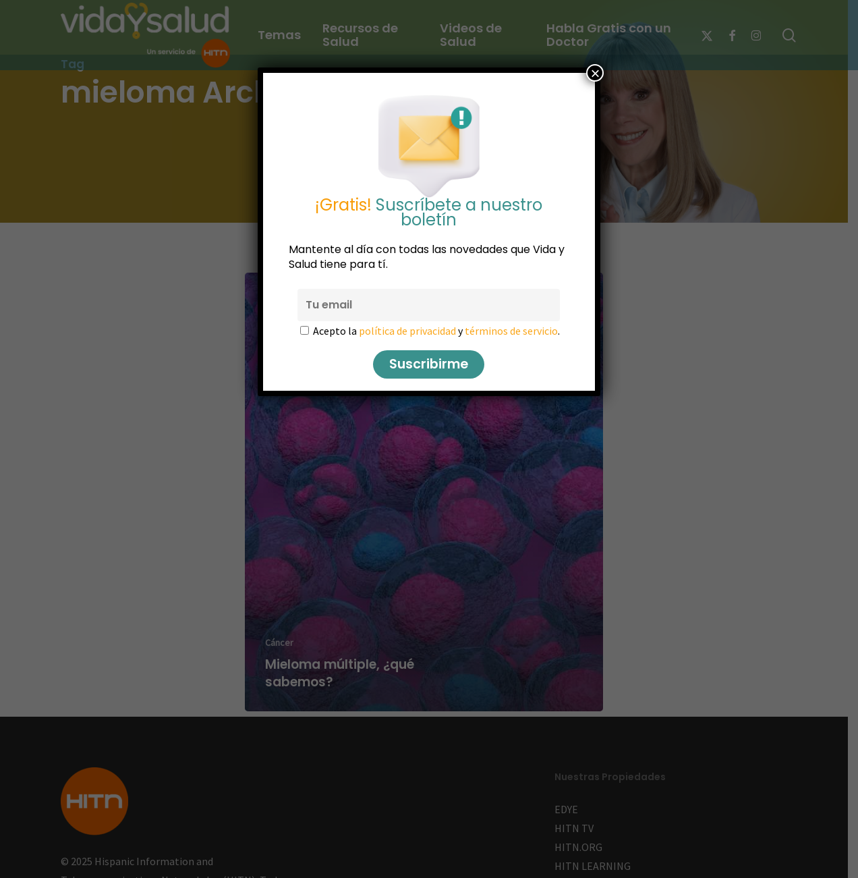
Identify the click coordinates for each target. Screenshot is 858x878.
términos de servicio (512, 330)
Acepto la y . (437, 330)
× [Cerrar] (595, 73)
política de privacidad (408, 330)
